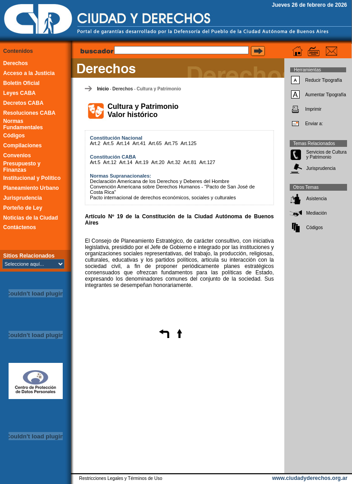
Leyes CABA (19, 93)
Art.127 (207, 162)
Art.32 (174, 162)
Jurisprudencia (22, 198)
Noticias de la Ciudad (30, 218)
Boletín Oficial (21, 83)
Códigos (14, 135)
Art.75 (170, 143)
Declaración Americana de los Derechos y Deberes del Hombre (159, 181)
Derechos (15, 63)
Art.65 (155, 143)
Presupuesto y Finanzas (22, 166)
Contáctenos (19, 227)
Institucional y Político (31, 178)
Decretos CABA (23, 103)
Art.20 (157, 162)
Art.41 (138, 143)
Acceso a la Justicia (29, 73)
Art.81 (189, 162)
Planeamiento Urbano (31, 188)
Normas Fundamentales (23, 124)
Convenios (17, 155)
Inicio (103, 88)
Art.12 (109, 162)
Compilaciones (22, 145)
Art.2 (95, 143)
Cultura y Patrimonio (159, 88)
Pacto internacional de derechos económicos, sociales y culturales (163, 197)
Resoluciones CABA (29, 113)
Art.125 (188, 143)
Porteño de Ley (22, 208)
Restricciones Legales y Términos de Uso (120, 478)
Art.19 (141, 162)
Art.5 (108, 143)
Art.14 (123, 143)
